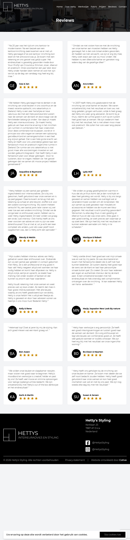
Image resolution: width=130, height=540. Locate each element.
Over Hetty (70, 6)
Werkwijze (83, 6)
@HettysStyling (97, 442)
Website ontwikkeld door (109, 460)
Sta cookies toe (112, 534)
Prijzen (102, 6)
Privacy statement (75, 460)
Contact (123, 6)
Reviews (112, 6)
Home (60, 6)
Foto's (94, 6)
